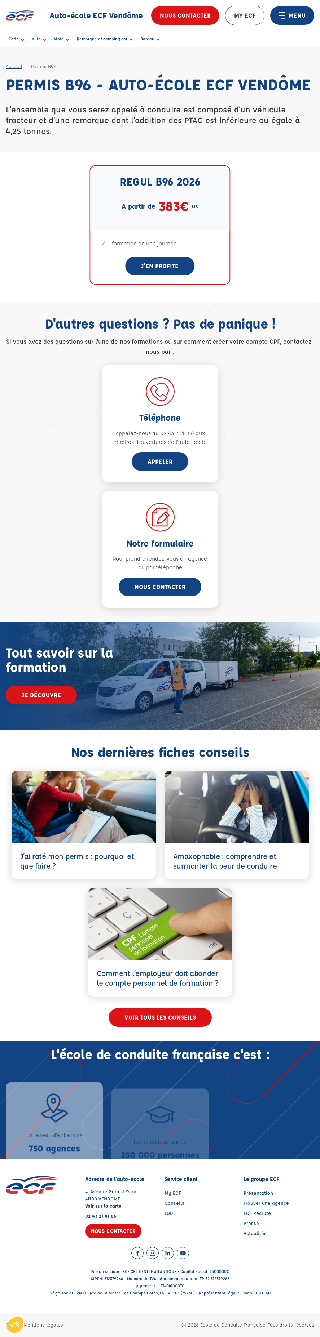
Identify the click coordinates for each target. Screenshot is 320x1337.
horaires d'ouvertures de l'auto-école (160, 441)
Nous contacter (185, 15)
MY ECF (244, 15)
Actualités (255, 1233)
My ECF (173, 1193)
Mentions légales (43, 1325)
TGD (169, 1213)
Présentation (258, 1193)
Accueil (14, 66)
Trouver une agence (266, 1203)
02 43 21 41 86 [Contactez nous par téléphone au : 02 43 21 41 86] (100, 1216)
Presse (251, 1223)
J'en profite (160, 265)
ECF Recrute (257, 1213)
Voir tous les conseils (160, 1017)
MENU (292, 15)
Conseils (174, 1203)
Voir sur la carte (103, 1206)
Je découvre (41, 695)
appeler (160, 461)
